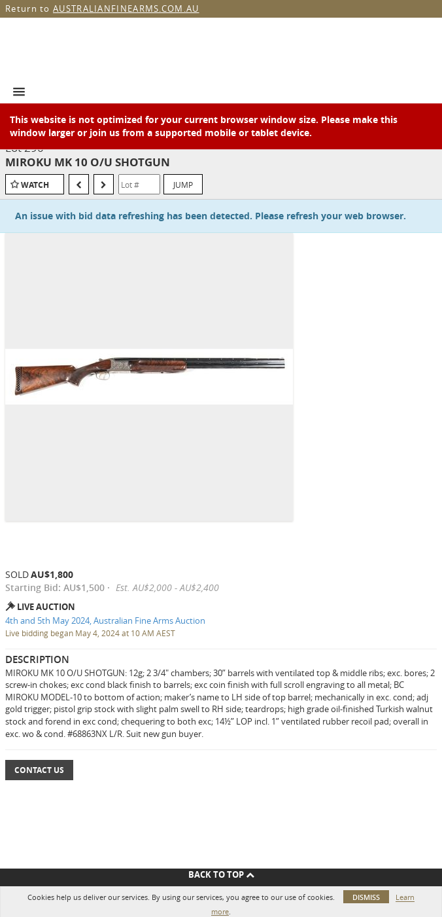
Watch (35, 184)
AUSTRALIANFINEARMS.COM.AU (126, 8)
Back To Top (221, 874)
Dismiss (366, 897)
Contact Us (39, 770)
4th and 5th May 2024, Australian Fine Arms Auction (105, 620)
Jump (183, 184)
